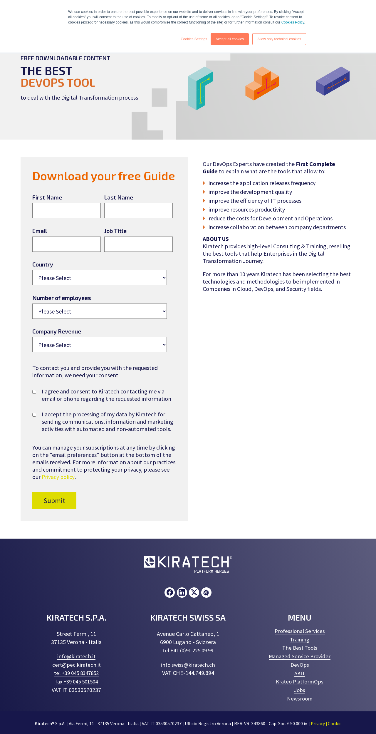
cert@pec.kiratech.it (76, 664)
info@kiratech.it (76, 656)
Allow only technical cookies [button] (279, 39)
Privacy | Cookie (326, 722)
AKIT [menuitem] (300, 672)
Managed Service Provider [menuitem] (300, 655)
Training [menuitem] (300, 639)
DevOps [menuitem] (299, 664)
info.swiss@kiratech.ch (188, 664)
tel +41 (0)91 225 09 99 (188, 650)
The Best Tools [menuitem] (299, 647)
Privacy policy (58, 476)
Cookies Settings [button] (194, 39)
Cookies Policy (292, 22)
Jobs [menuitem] (300, 688)
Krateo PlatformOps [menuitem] (299, 680)
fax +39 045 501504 (76, 681)
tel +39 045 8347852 (76, 672)
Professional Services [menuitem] (300, 631)
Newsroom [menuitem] (299, 697)
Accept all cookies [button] (230, 39)
